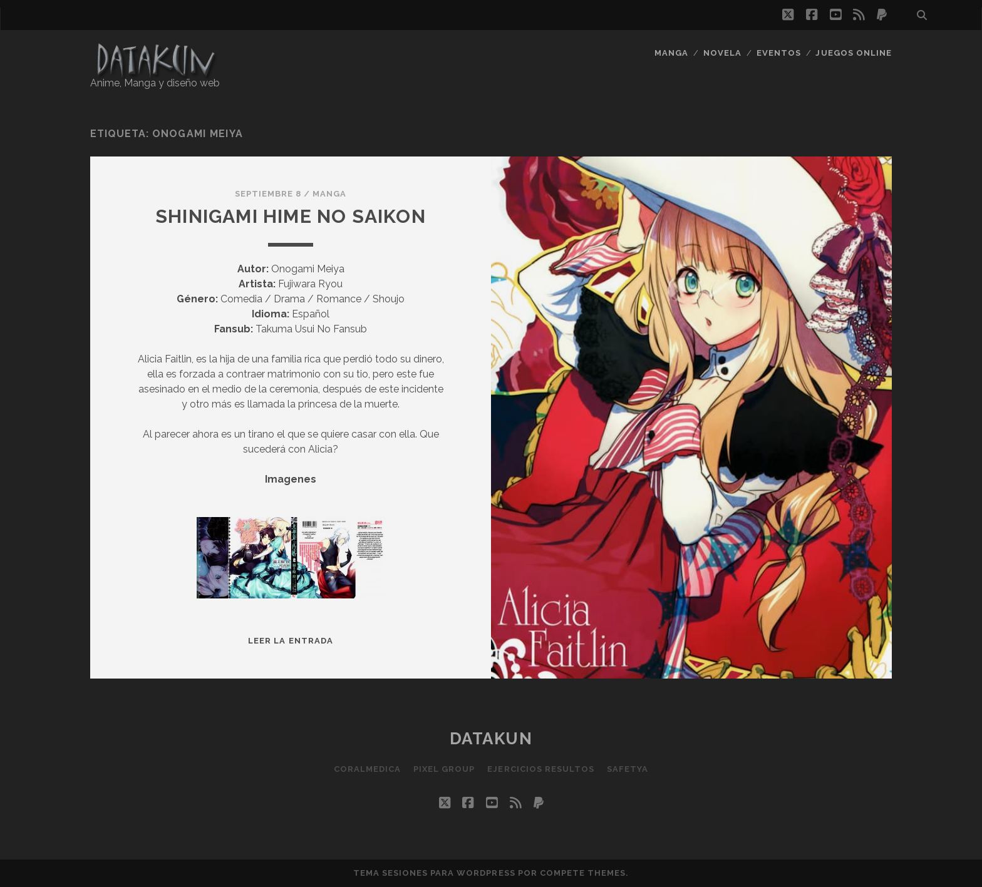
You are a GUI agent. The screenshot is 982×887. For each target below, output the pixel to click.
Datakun (491, 738)
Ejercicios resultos (540, 769)
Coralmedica (367, 769)
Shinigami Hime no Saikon (290, 216)
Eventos (779, 53)
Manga (671, 53)
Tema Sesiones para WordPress (434, 873)
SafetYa (627, 769)
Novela (722, 53)
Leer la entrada (290, 640)
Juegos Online (853, 53)
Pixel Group (444, 769)
